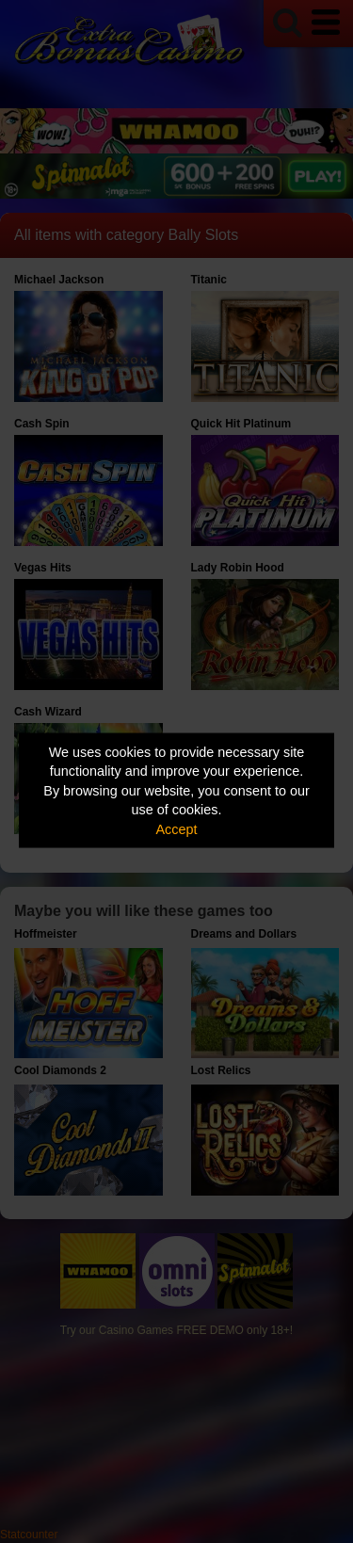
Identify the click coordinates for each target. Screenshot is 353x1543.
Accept (177, 828)
